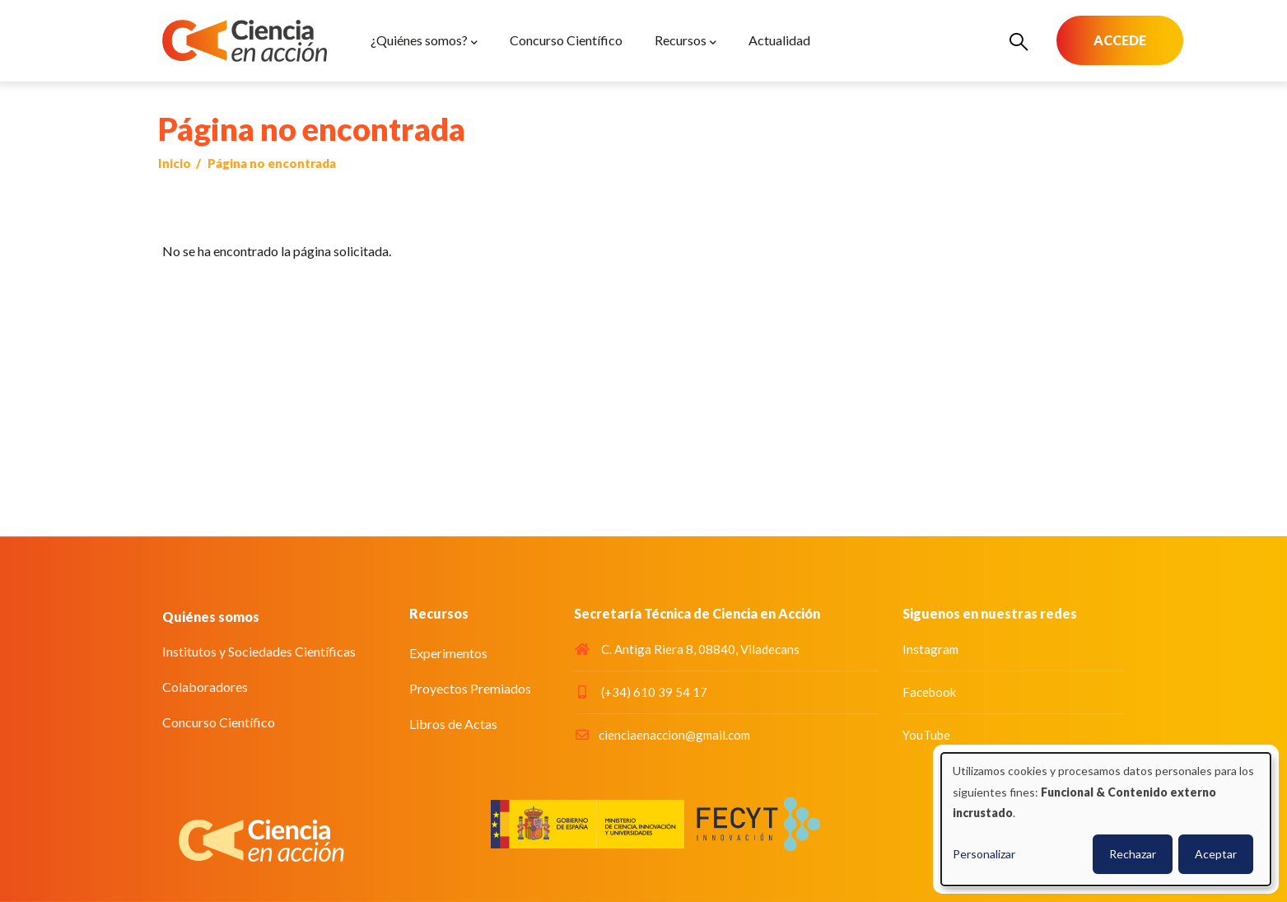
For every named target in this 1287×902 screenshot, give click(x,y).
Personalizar (984, 854)
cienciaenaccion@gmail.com (662, 734)
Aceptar (1216, 854)
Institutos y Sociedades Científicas (259, 651)
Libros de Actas (453, 723)
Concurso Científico (218, 722)
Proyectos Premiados (470, 688)
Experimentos (448, 653)
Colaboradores (205, 686)
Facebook (929, 692)
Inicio (174, 163)
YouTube (926, 734)
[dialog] (1106, 819)
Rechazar (1132, 854)
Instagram (930, 649)
